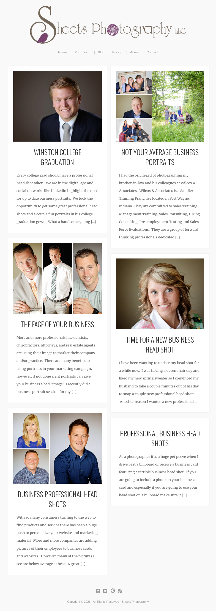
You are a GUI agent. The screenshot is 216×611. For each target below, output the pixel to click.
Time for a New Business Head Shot (160, 344)
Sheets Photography (108, 24)
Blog (101, 52)
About (134, 52)
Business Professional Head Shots (57, 499)
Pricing (117, 52)
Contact (152, 52)
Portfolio (81, 52)
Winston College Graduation (57, 157)
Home (62, 52)
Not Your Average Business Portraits (160, 157)
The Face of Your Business (57, 324)
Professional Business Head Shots (160, 438)
